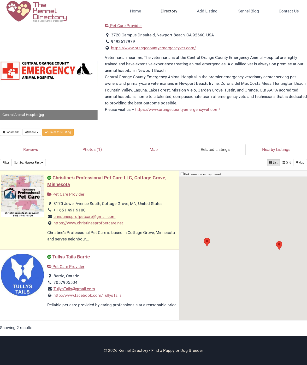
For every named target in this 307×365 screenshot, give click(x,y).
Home (135, 11)
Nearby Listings (276, 149)
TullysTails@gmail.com (74, 288)
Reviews (30, 149)
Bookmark (11, 132)
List (273, 162)
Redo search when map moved (202, 174)
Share (31, 132)
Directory (169, 11)
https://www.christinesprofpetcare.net (88, 223)
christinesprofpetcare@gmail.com (84, 216)
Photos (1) (92, 149)
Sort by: (28, 162)
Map (154, 149)
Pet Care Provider (123, 25)
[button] (207, 242)
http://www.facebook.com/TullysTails (87, 295)
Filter (6, 162)
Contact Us (289, 11)
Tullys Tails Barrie (71, 257)
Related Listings (215, 149)
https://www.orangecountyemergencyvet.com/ (153, 48)
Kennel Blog (248, 11)
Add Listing (207, 11)
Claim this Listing (58, 132)
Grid (287, 162)
